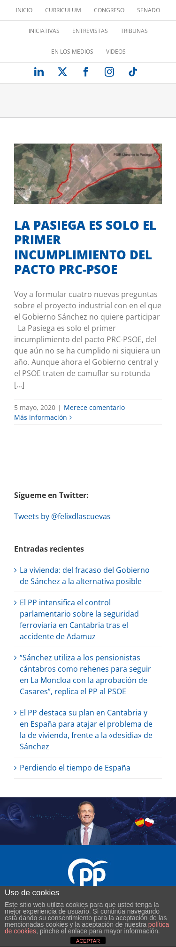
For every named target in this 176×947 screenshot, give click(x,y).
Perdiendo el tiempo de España (75, 767)
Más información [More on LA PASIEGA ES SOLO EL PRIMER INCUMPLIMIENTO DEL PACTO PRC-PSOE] (40, 417)
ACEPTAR (88, 941)
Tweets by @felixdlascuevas (62, 516)
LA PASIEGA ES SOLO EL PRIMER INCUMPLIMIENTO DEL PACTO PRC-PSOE (85, 247)
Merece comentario (94, 407)
